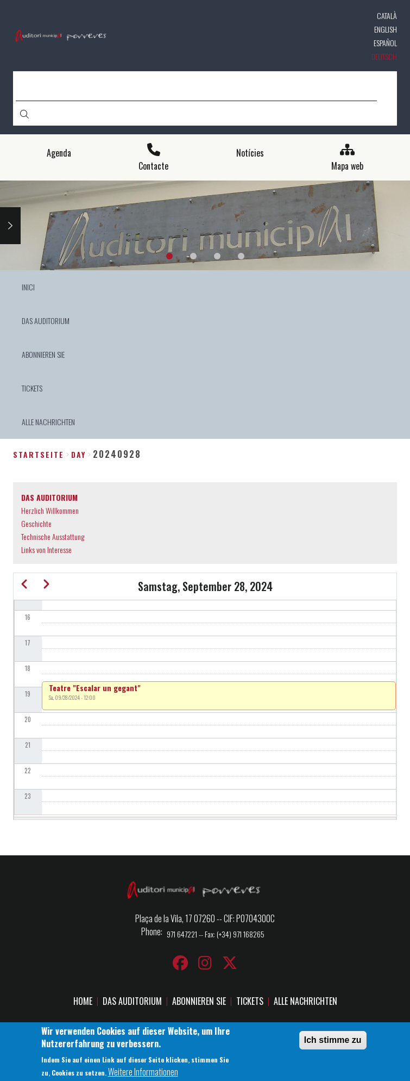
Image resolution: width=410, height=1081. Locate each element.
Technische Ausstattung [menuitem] (52, 536)
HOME (82, 1001)
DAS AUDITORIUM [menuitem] (46, 320)
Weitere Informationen (143, 1074)
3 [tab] (217, 256)
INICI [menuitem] (28, 287)
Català (387, 15)
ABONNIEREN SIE (199, 1001)
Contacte (153, 166)
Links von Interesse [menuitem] (46, 549)
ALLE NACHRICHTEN (305, 1001)
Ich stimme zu (333, 1042)
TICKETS (249, 1001)
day (78, 454)
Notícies (250, 153)
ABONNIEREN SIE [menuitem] (43, 354)
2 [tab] (193, 256)
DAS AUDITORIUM (132, 1001)
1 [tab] (169, 256)
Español (385, 42)
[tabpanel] (205, 226)
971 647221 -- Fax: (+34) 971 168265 (215, 934)
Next (10, 225)
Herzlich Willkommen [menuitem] (50, 510)
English (385, 29)
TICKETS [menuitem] (32, 388)
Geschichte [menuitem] (36, 523)
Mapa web (347, 166)
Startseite (38, 454)
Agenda (59, 153)
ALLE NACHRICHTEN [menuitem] (48, 421)
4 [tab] (241, 256)
